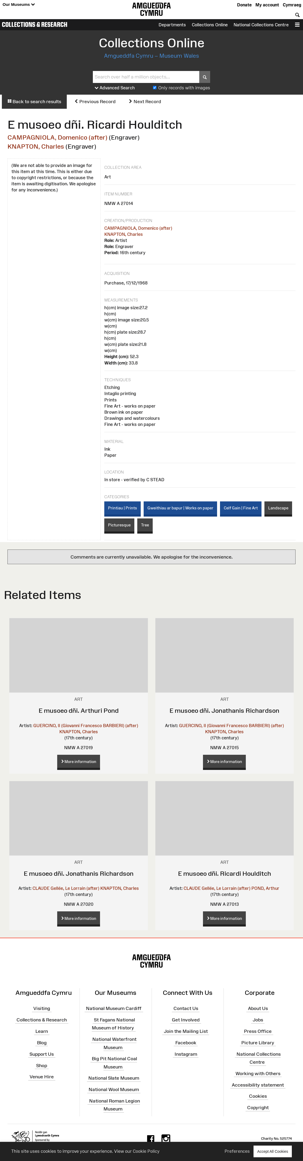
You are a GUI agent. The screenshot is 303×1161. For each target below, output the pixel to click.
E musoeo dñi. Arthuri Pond (79, 710)
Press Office (258, 1031)
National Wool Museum (114, 1089)
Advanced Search (115, 88)
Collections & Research (34, 24)
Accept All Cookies (272, 1151)
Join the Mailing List (186, 1031)
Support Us (42, 1054)
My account (267, 4)
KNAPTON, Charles (35, 146)
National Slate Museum (113, 1078)
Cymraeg (292, 4)
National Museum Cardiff (114, 1008)
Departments (172, 24)
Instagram (186, 1054)
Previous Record (94, 101)
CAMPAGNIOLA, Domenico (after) (57, 137)
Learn (41, 1031)
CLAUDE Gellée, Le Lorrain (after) (65, 888)
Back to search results (34, 101)
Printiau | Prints (122, 508)
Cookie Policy (146, 1151)
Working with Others (257, 1073)
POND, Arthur (265, 888)
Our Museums (19, 4)
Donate (244, 4)
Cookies (258, 1096)
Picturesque (119, 525)
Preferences (237, 1151)
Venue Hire (42, 1076)
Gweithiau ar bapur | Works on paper (180, 508)
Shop (41, 1065)
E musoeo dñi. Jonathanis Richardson (224, 710)
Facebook (185, 1042)
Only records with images (184, 87)
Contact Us (185, 1008)
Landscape (278, 508)
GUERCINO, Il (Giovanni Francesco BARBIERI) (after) (85, 725)
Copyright (258, 1107)
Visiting (41, 1008)
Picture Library (257, 1042)
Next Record (144, 101)
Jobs (258, 1019)
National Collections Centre (261, 24)
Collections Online (210, 24)
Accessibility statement (258, 1084)
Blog (42, 1042)
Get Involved (186, 1019)
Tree (145, 525)
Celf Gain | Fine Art (241, 508)
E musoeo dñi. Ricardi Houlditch (224, 873)
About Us (258, 1008)
